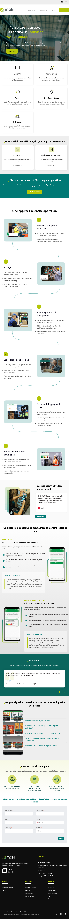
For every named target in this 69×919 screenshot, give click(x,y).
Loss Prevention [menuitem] (29, 896)
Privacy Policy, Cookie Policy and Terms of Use (15, 911)
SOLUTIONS (31, 10)
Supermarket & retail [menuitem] (7, 887)
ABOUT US (43, 10)
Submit (61, 838)
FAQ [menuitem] (49, 896)
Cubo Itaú (11, 872)
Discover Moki (64, 10)
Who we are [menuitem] (51, 887)
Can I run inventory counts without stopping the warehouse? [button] (42, 739)
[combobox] (50, 831)
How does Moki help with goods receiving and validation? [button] (41, 727)
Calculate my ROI (34, 192)
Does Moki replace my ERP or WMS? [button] (38, 721)
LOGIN (54, 10)
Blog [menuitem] (49, 899)
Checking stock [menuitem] (29, 893)
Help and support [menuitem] (52, 893)
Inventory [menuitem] (27, 890)
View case (40, 516)
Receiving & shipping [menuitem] (30, 887)
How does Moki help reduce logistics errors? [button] (41, 746)
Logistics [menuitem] (4, 890)
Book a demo (12, 51)
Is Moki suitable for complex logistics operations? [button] (42, 733)
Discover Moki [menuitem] (52, 890)
